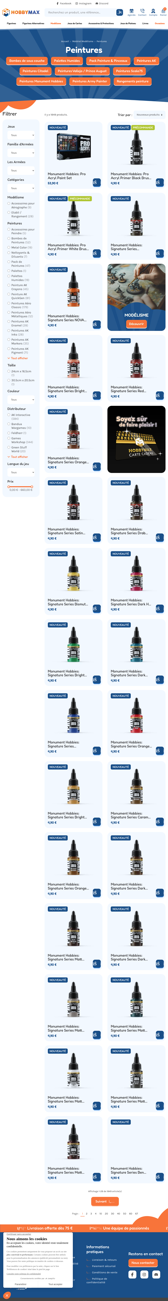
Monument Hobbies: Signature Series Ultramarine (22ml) (63, 744)
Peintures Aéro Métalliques (22, 314)
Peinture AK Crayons (19, 287)
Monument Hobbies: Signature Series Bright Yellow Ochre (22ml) (66, 815)
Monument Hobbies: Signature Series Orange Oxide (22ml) (67, 460)
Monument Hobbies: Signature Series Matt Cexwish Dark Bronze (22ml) (65, 957)
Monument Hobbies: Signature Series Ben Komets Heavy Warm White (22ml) (127, 1170)
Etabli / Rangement (22, 214)
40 (118, 1213)
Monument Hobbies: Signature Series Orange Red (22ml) (130, 744)
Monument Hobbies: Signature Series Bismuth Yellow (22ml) (68, 602)
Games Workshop (22, 440)
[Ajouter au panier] (160, 182)
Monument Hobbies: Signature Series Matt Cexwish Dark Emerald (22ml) (129, 1028)
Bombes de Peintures (21, 240)
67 (136, 1213)
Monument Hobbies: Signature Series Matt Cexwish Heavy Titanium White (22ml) (67, 1099)
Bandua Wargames (21, 426)
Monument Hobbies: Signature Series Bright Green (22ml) (66, 673)
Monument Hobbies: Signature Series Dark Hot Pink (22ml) (131, 602)
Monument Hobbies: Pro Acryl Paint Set (67, 176)
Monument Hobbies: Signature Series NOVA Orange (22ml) (66, 318)
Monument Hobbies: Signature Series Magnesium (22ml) (126, 247)
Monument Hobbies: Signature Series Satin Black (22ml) (65, 531)
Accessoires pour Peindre (23, 231)
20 (106, 1213)
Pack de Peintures (20, 263)
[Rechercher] (119, 12)
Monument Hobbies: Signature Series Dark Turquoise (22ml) (128, 673)
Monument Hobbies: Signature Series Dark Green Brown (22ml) (128, 957)
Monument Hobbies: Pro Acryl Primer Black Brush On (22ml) (131, 176)
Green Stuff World (19, 449)
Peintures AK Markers (20, 341)
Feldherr (18, 433)
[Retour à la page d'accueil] (21, 12)
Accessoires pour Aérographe (23, 205)
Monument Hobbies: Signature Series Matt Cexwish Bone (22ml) (65, 1028)
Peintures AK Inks (20, 332)
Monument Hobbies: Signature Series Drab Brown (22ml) (128, 531)
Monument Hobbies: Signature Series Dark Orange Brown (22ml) (128, 886)
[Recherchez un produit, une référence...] (81, 12)
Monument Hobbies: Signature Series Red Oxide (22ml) (127, 389)
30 (112, 1213)
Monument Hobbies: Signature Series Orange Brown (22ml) (67, 886)
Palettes (18, 271)
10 (100, 1213)
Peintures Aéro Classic (21, 305)
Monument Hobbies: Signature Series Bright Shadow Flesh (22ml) (66, 389)
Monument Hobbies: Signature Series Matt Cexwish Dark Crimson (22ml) (66, 1170)
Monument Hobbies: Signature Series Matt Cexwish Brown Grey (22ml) (128, 1099)
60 (130, 1213)
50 (124, 1213)
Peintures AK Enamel (20, 323)
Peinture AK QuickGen (20, 296)
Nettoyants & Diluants (20, 254)
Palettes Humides (20, 278)
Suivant (105, 1201)
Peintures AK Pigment (20, 350)
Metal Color (21, 247)
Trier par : (125, 115)
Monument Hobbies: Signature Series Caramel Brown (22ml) (131, 815)
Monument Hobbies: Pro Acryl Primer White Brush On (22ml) (68, 247)
